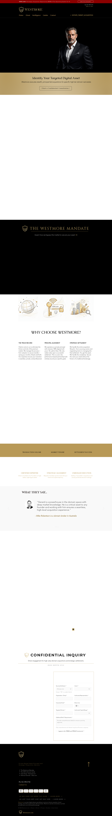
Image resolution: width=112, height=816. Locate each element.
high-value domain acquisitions (55, 661)
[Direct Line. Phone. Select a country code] (77, 706)
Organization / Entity (61, 695)
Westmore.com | (26, 808)
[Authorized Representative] (82, 698)
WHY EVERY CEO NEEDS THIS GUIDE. (35, 796)
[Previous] (8, 508)
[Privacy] (43, 808)
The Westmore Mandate (27, 770)
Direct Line (77, 702)
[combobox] (64, 689)
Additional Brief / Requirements (64, 717)
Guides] (48, 808)
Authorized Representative (81, 695)
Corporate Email (60, 703)
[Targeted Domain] (64, 713)
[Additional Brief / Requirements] (73, 722)
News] (32, 808)
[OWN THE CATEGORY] (85, 2)
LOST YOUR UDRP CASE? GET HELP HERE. (36, 799)
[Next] (103, 508)
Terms (37, 808)
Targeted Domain (60, 710)
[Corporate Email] (64, 705)
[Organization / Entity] (64, 698)
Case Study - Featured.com (28, 773)
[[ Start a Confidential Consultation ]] (55, 88)
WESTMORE (33, 10)
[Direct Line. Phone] (84, 705)
